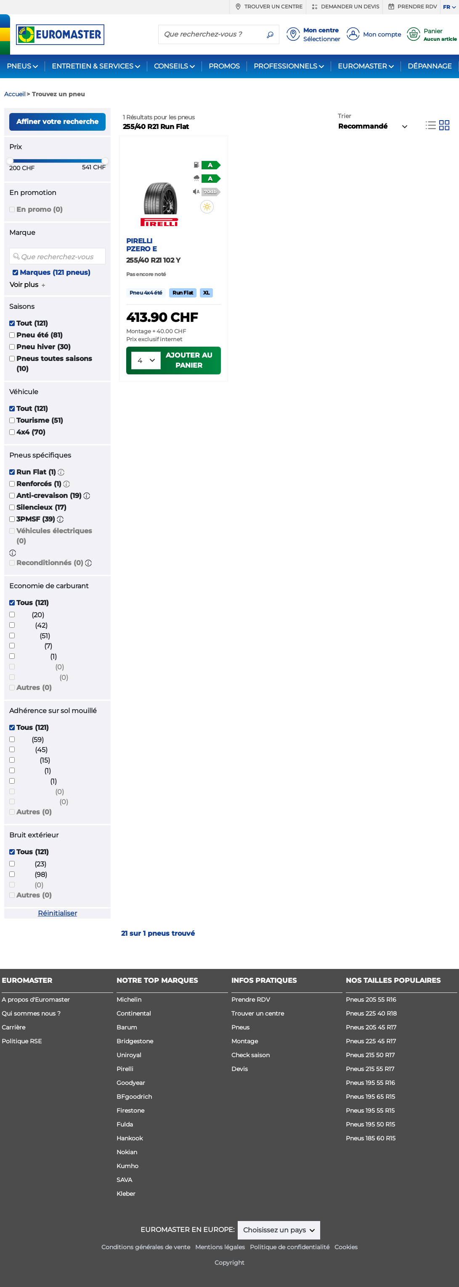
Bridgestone (135, 1041)
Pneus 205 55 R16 (371, 999)
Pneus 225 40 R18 (371, 1013)
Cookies (346, 1247)
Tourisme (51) (39, 420)
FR (446, 7)
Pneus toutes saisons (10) (54, 364)
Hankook (130, 1138)
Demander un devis (344, 7)
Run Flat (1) (36, 472)
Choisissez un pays (275, 1230)
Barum (127, 1027)
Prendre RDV (411, 7)
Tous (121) (32, 603)
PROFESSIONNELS (285, 66)
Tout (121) (32, 323)
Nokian (127, 1152)
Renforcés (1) (38, 484)
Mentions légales (220, 1247)
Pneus (240, 1027)
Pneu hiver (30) (43, 347)
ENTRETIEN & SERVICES (92, 66)
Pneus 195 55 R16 (370, 1083)
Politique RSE (22, 1041)
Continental (134, 1013)
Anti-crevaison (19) (49, 496)
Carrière (13, 1027)
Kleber (126, 1194)
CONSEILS (171, 66)
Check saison (250, 1055)
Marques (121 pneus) (55, 272)
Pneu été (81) (39, 335)
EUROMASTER (362, 66)
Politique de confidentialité (289, 1247)
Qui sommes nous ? (31, 1013)
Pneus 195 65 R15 (370, 1096)
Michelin (129, 999)
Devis (239, 1069)
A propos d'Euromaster (36, 999)
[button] (61, 472)
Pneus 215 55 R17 (370, 1069)
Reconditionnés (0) (49, 563)
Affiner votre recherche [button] (57, 122)
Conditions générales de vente (145, 1247)
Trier (344, 116)
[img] (207, 206)
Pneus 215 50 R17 (370, 1055)
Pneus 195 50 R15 (370, 1124)
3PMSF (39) (35, 519)
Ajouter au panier (189, 360)
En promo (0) (39, 209)
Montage (244, 1041)
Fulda (125, 1124)
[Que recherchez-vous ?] (210, 34)
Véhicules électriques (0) (54, 536)
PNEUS (19, 66)
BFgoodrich (134, 1096)
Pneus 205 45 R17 (371, 1027)
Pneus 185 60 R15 (370, 1138)
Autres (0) (34, 688)
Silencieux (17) (41, 507)
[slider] (9, 161)
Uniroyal (129, 1055)
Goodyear (131, 1083)
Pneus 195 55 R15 (370, 1110)
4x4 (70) (30, 432)
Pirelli (125, 1069)
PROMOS (224, 66)
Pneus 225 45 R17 (371, 1041)
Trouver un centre (267, 7)
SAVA (124, 1180)
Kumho (127, 1166)
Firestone (130, 1110)
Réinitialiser (57, 913)
